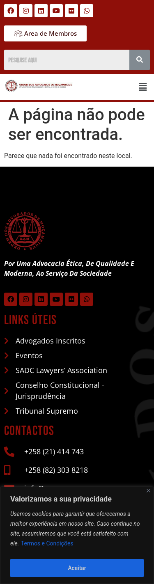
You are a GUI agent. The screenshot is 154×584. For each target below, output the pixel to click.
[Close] (148, 490)
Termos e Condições (47, 543)
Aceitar (77, 568)
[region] (77, 535)
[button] (143, 87)
